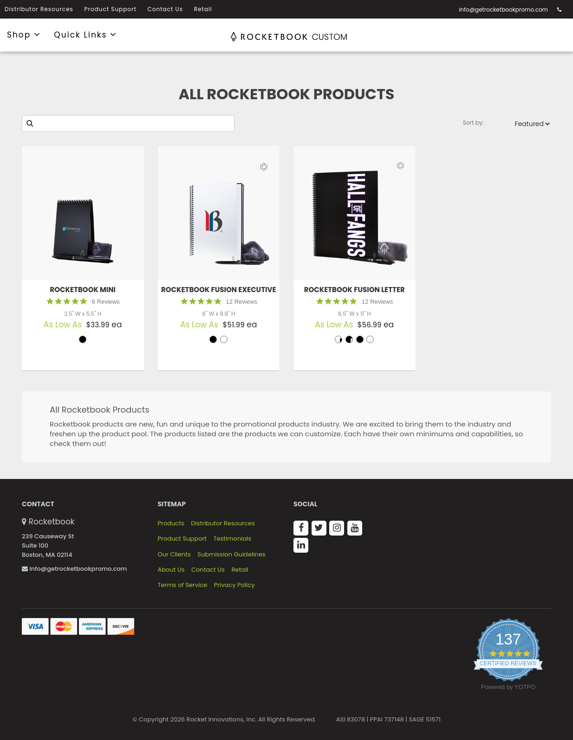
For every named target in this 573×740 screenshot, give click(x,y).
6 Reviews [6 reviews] (106, 301)
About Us (171, 570)
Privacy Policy (234, 585)
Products (171, 523)
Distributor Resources (39, 9)
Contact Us (165, 9)
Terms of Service (183, 585)
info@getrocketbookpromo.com (503, 9)
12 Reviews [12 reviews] (241, 301)
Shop (24, 34)
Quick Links (85, 34)
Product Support (111, 9)
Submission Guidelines (231, 554)
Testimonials (232, 539)
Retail (203, 9)
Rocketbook (52, 521)
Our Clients (174, 554)
